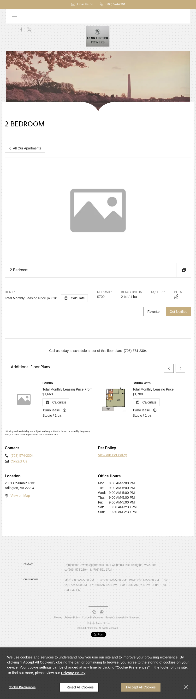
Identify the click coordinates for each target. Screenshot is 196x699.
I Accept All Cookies (140, 687)
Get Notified (178, 312)
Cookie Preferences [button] (92, 617)
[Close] (186, 687)
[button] (82, 4)
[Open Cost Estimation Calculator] (74, 298)
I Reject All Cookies (79, 687)
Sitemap (57, 617)
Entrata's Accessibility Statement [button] (123, 617)
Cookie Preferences (22, 687)
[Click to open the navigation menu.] (14, 15)
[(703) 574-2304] (112, 4)
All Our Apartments (25, 148)
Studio (47, 383)
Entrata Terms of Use (98, 623)
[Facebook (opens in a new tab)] (21, 29)
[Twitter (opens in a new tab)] (29, 29)
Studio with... (143, 383)
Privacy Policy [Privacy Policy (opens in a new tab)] (72, 617)
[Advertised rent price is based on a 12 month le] (64, 410)
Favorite (153, 312)
